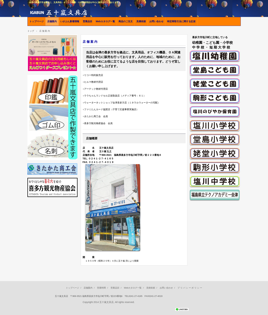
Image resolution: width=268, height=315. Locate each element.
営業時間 (101, 288)
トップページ (36, 21)
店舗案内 (52, 21)
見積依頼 (141, 21)
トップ (30, 31)
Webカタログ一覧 (105, 21)
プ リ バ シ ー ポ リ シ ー (189, 288)
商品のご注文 (126, 21)
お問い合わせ (156, 21)
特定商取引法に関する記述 (181, 21)
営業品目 (87, 21)
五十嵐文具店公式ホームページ (66, 12)
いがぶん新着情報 (69, 21)
